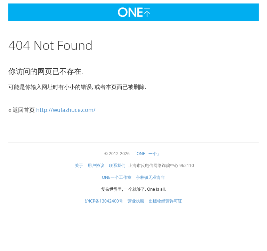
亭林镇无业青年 (150, 177)
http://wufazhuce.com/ (66, 110)
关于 (79, 165)
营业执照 (136, 201)
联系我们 (117, 165)
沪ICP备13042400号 (104, 201)
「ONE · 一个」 (146, 153)
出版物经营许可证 (165, 201)
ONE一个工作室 (116, 177)
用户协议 (96, 165)
